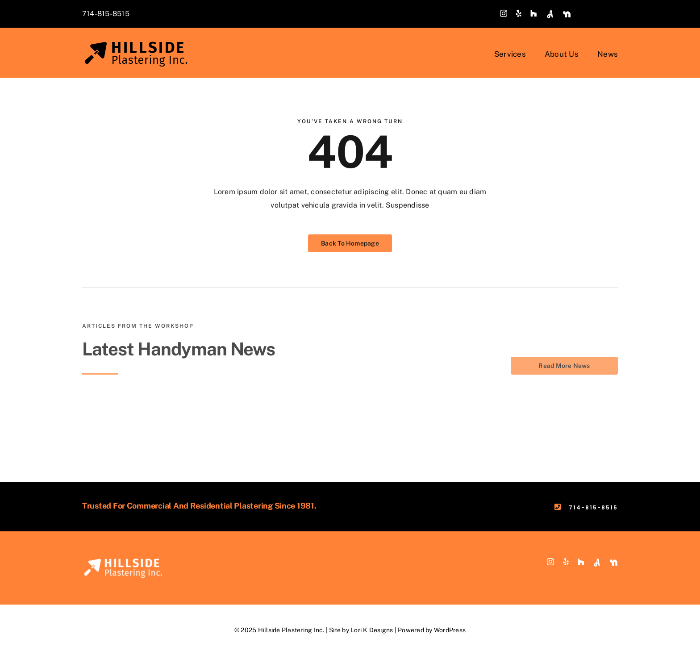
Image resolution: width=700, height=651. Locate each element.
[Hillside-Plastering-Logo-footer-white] (124, 561)
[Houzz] (533, 13)
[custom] (550, 14)
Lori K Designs (371, 630)
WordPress (450, 630)
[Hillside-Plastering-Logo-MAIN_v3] (138, 44)
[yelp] (518, 13)
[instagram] (503, 13)
